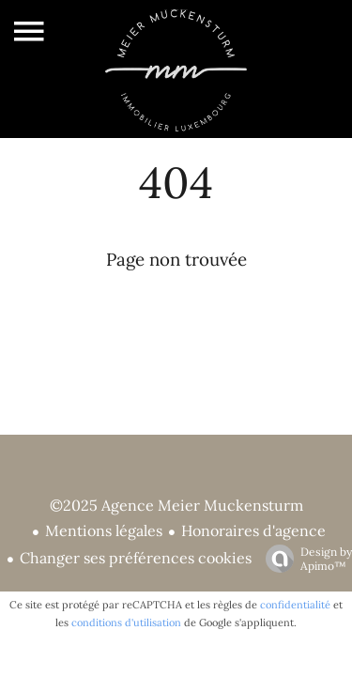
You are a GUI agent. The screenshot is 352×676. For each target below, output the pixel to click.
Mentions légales (103, 530)
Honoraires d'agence (253, 530)
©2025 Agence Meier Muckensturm (176, 505)
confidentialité (295, 604)
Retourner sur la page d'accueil (176, 306)
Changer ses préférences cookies (136, 557)
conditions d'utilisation (126, 622)
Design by (304, 559)
